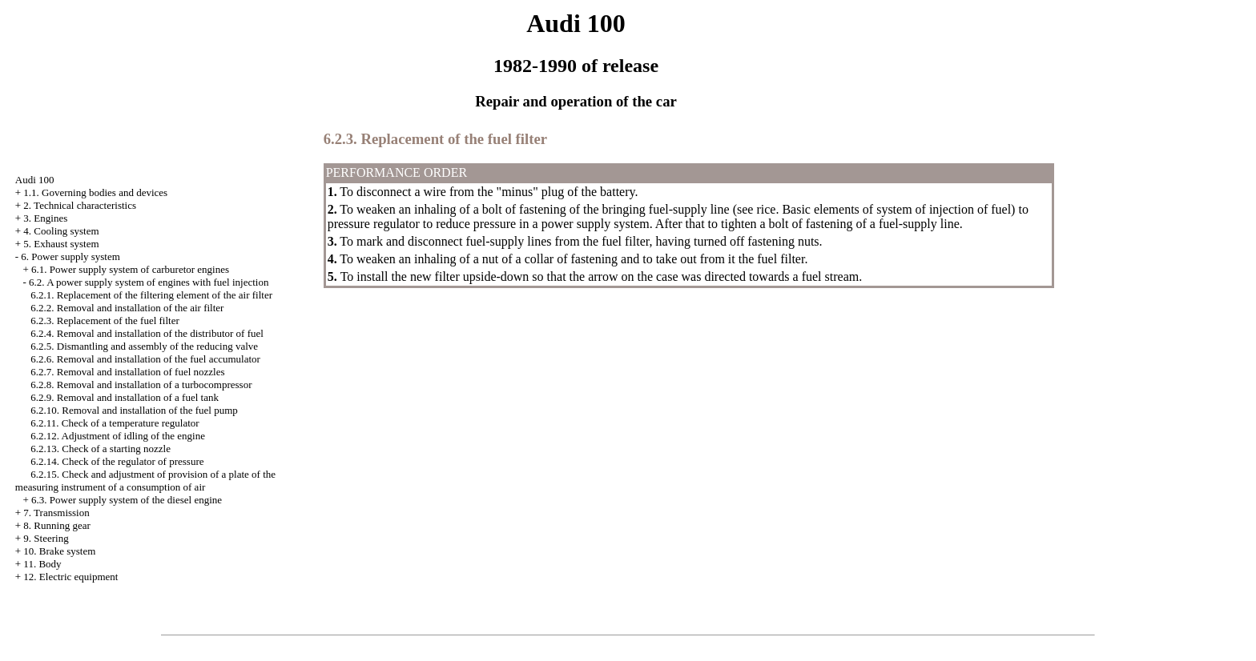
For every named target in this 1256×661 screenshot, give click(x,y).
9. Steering (45, 538)
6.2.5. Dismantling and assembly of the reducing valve (144, 346)
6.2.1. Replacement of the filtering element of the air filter (151, 295)
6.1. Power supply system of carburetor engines (130, 269)
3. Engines (45, 218)
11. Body (42, 564)
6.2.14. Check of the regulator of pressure (116, 461)
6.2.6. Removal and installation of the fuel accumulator (145, 359)
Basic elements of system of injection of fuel (896, 209)
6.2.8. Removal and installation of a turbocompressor (141, 385)
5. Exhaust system (61, 244)
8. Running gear (56, 525)
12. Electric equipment (70, 577)
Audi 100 (34, 180)
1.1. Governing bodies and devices (95, 192)
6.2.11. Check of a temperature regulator (114, 423)
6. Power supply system (70, 256)
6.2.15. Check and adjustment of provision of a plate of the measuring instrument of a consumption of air (145, 480)
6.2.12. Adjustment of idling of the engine (117, 436)
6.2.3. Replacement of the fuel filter (104, 320)
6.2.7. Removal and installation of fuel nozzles (127, 372)
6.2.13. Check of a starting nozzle (100, 449)
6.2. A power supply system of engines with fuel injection (148, 282)
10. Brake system (59, 551)
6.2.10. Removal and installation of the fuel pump (134, 410)
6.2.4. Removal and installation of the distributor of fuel (147, 333)
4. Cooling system (61, 231)
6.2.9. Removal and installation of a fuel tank (124, 397)
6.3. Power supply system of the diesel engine (126, 500)
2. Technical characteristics (79, 205)
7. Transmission (56, 513)
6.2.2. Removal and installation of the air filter (126, 308)
